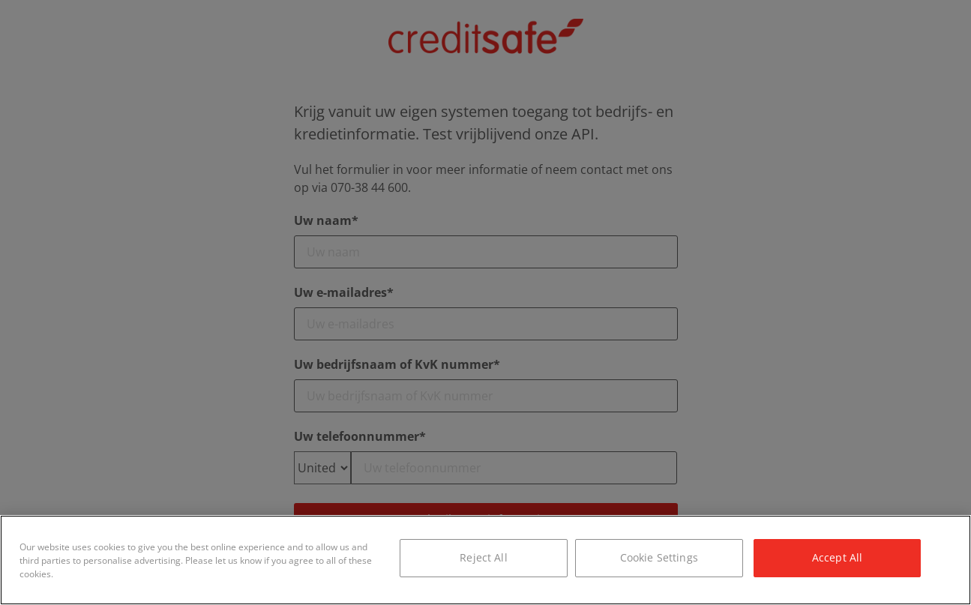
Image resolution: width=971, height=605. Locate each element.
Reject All (483, 557)
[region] (485, 560)
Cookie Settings (659, 557)
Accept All (837, 557)
